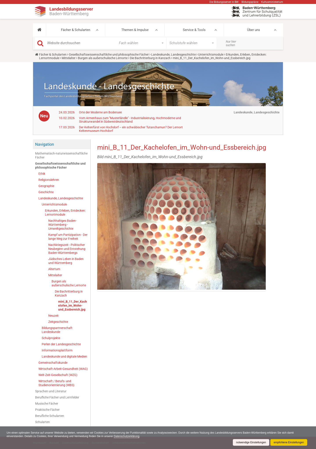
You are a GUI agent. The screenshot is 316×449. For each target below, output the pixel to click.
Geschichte (46, 192)
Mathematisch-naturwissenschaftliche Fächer (61, 155)
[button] (39, 30)
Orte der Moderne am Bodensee (100, 112)
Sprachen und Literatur (50, 391)
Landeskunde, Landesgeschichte (173, 54)
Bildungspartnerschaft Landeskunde (57, 330)
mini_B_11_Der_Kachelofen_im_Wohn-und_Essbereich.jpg (72, 305)
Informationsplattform (57, 350)
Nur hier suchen (231, 43)
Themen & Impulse (135, 30)
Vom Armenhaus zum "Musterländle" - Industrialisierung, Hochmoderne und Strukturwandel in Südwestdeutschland (130, 119)
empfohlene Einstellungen (289, 442)
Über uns (253, 30)
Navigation (44, 144)
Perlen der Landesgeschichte (61, 344)
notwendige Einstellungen (251, 442)
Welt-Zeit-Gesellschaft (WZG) (57, 375)
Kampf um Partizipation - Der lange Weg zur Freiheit (68, 236)
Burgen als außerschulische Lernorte (102, 58)
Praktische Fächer (47, 409)
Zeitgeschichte (58, 322)
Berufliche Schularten (49, 416)
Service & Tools (194, 30)
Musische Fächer (46, 403)
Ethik (41, 173)
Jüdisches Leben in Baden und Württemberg (66, 261)
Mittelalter (68, 58)
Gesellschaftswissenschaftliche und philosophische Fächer (109, 54)
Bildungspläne (249, 2)
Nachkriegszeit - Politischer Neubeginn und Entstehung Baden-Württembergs (66, 248)
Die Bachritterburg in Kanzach (150, 58)
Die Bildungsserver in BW (224, 2)
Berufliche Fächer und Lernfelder (57, 397)
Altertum (54, 269)
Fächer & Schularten (75, 30)
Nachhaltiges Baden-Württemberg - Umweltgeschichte (62, 224)
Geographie (46, 186)
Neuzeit (53, 315)
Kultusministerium (272, 2)
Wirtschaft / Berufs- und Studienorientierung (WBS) (56, 383)
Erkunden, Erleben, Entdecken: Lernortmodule (65, 212)
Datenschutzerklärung (127, 436)
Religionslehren (48, 180)
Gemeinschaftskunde (52, 362)
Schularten (42, 422)
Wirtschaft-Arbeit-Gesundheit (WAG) (63, 369)
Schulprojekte (51, 338)
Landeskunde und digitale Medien (64, 356)
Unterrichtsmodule (210, 54)
